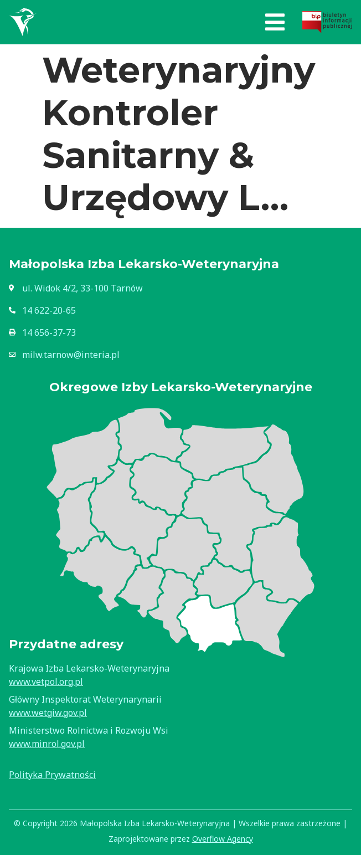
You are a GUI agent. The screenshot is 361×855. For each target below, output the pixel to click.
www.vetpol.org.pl (46, 681)
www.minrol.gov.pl (47, 744)
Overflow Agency (222, 838)
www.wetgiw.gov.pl (48, 712)
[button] (275, 22)
